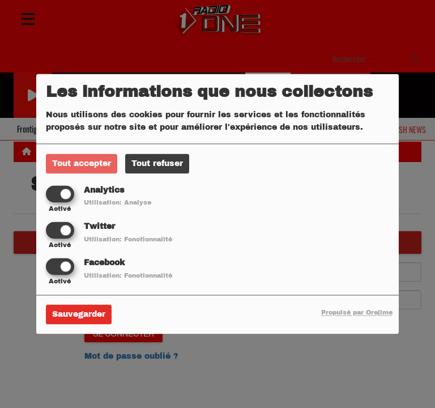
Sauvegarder (78, 315)
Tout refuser (157, 163)
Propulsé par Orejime (357, 312)
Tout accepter (81, 163)
